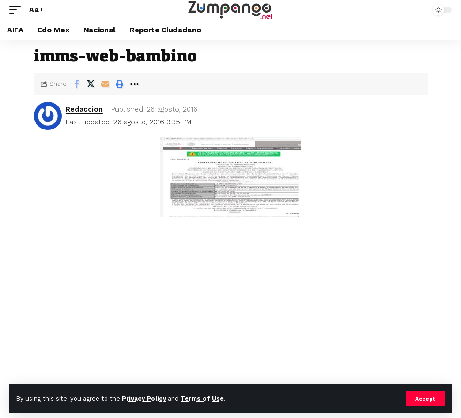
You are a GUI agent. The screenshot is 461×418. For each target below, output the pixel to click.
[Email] (105, 83)
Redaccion (84, 109)
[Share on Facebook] (76, 83)
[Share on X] (91, 83)
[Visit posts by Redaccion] (48, 116)
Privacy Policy (144, 398)
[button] (425, 398)
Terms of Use (202, 398)
